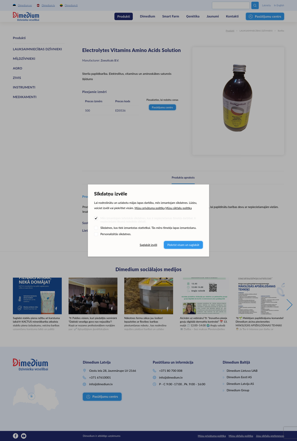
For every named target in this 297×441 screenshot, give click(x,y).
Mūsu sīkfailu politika (178, 208)
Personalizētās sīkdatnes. (115, 234)
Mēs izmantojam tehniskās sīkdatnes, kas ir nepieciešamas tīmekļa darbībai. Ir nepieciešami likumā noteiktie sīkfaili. (148, 219)
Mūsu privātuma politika (149, 208)
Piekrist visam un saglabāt (183, 244)
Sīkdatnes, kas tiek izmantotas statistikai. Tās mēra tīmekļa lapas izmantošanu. (148, 227)
